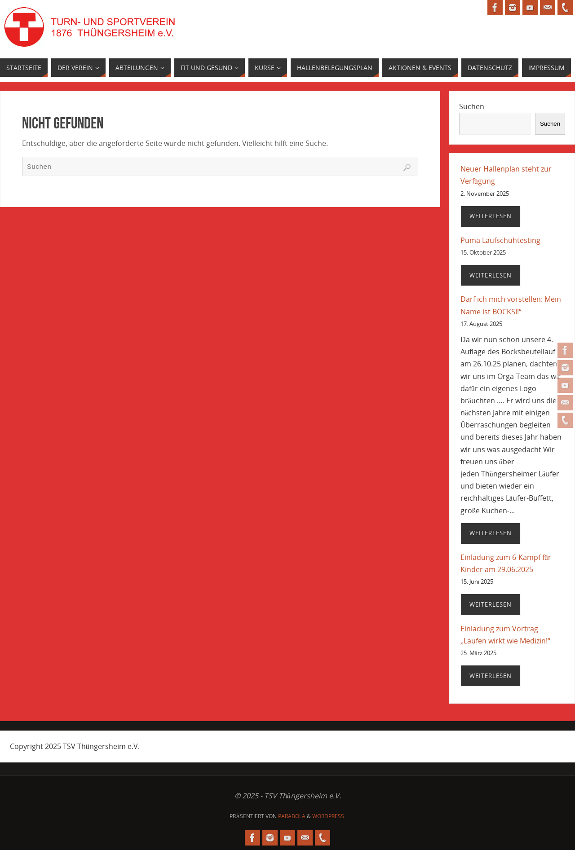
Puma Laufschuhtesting (500, 240)
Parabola (291, 816)
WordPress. (328, 816)
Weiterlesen (490, 216)
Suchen (471, 106)
